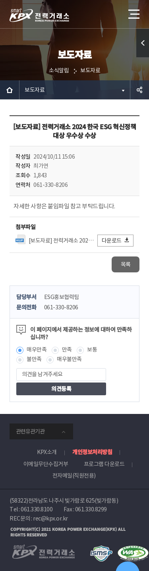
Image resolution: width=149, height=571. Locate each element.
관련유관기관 (30, 431)
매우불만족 (69, 359)
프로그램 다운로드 (104, 464)
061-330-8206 (61, 307)
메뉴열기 (133, 11)
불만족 (34, 359)
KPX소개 (47, 452)
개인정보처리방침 (92, 452)
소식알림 (59, 70)
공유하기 (139, 89)
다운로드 (116, 240)
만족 (67, 349)
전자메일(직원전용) (74, 475)
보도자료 (90, 70)
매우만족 (36, 349)
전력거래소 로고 (39, 15)
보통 (92, 349)
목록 (126, 264)
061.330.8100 (36, 509)
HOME (9, 89)
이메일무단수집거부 (45, 464)
